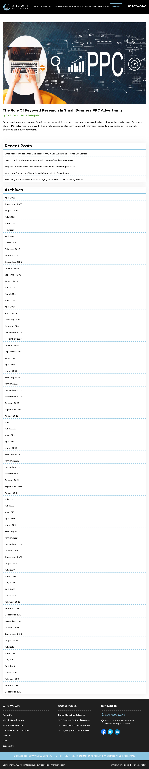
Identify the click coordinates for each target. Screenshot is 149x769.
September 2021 (13, 486)
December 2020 (13, 544)
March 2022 (11, 448)
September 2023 (13, 351)
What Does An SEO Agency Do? (123, 756)
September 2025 (13, 204)
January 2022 (12, 461)
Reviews (87, 7)
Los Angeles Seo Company (16, 730)
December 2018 (13, 692)
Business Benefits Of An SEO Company (29, 756)
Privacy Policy (139, 764)
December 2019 (13, 614)
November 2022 (13, 396)
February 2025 (12, 249)
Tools (80, 7)
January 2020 (12, 608)
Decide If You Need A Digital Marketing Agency (78, 756)
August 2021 (11, 493)
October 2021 (12, 480)
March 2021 (11, 525)
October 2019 (12, 627)
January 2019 (11, 685)
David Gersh (12, 115)
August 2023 (11, 358)
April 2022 (10, 441)
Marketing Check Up (67, 7)
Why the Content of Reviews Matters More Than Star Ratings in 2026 (40, 166)
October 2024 (12, 268)
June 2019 (10, 653)
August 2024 (11, 281)
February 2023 (12, 377)
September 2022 (13, 409)
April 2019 (10, 666)
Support (116, 7)
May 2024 (10, 300)
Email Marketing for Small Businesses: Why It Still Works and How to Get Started (46, 153)
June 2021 (10, 505)
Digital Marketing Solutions (71, 715)
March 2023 (11, 371)
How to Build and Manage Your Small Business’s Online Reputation (39, 160)
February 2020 (12, 602)
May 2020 (10, 582)
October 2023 (12, 345)
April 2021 (10, 518)
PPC (37, 115)
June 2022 (10, 428)
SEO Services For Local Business (74, 720)
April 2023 (10, 364)
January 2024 (12, 326)
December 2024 (13, 262)
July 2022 (10, 422)
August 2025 (11, 210)
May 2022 (10, 435)
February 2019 (12, 679)
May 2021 (9, 512)
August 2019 (11, 640)
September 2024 (13, 275)
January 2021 (11, 538)
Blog (95, 7)
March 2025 (11, 242)
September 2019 (13, 634)
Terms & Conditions (119, 764)
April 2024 (10, 306)
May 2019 (9, 659)
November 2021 (13, 473)
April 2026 (10, 197)
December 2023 (13, 332)
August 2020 (11, 563)
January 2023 (12, 384)
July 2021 (9, 499)
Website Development (14, 720)
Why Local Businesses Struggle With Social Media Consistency (37, 173)
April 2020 (10, 589)
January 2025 (12, 255)
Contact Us (103, 7)
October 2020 (12, 550)
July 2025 (10, 217)
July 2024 (10, 287)
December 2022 (13, 390)
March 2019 (11, 672)
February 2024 (12, 319)
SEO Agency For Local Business (73, 730)
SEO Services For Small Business (74, 725)
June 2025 (10, 223)
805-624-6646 (137, 7)
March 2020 (11, 595)
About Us (38, 7)
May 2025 (10, 230)
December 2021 (13, 467)
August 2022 (11, 416)
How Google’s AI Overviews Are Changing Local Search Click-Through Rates (44, 179)
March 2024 (11, 313)
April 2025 (10, 236)
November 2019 (13, 621)
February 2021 (12, 531)
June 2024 (10, 294)
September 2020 (13, 557)
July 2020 (10, 570)
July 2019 (9, 647)
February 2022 (12, 454)
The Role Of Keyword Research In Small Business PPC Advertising (62, 110)
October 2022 (12, 403)
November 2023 (13, 339)
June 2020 (10, 576)
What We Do (48, 7)
